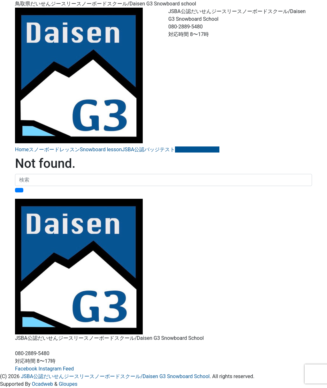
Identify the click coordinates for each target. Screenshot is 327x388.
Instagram (49, 369)
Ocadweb (42, 384)
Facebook (26, 369)
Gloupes (68, 384)
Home (22, 149)
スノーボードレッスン (54, 149)
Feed (68, 369)
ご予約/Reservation (197, 149)
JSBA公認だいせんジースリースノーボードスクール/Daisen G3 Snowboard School (115, 376)
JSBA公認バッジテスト (148, 149)
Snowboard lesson (101, 149)
